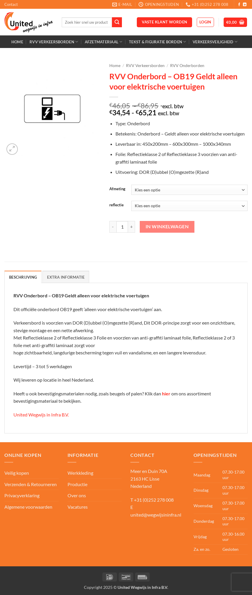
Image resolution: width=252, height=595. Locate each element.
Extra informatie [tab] (65, 277)
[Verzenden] (117, 22)
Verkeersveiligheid (215, 41)
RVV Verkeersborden (54, 41)
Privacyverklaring (21, 495)
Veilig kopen (16, 473)
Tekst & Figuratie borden (157, 41)
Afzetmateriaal (103, 41)
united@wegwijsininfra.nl (155, 514)
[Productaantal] (122, 227)
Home (17, 42)
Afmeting (117, 189)
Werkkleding (80, 473)
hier (166, 393)
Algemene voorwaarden (28, 507)
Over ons (77, 495)
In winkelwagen (167, 226)
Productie (77, 484)
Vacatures (78, 507)
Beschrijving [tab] (23, 277)
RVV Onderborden (187, 65)
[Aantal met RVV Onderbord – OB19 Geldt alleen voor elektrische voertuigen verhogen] (131, 227)
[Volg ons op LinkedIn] (244, 5)
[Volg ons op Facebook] (239, 5)
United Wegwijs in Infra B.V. (41, 414)
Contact (11, 4)
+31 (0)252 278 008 (154, 500)
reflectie (116, 205)
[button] (205, 22)
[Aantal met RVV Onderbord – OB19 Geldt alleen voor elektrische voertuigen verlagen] (112, 227)
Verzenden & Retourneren (30, 484)
